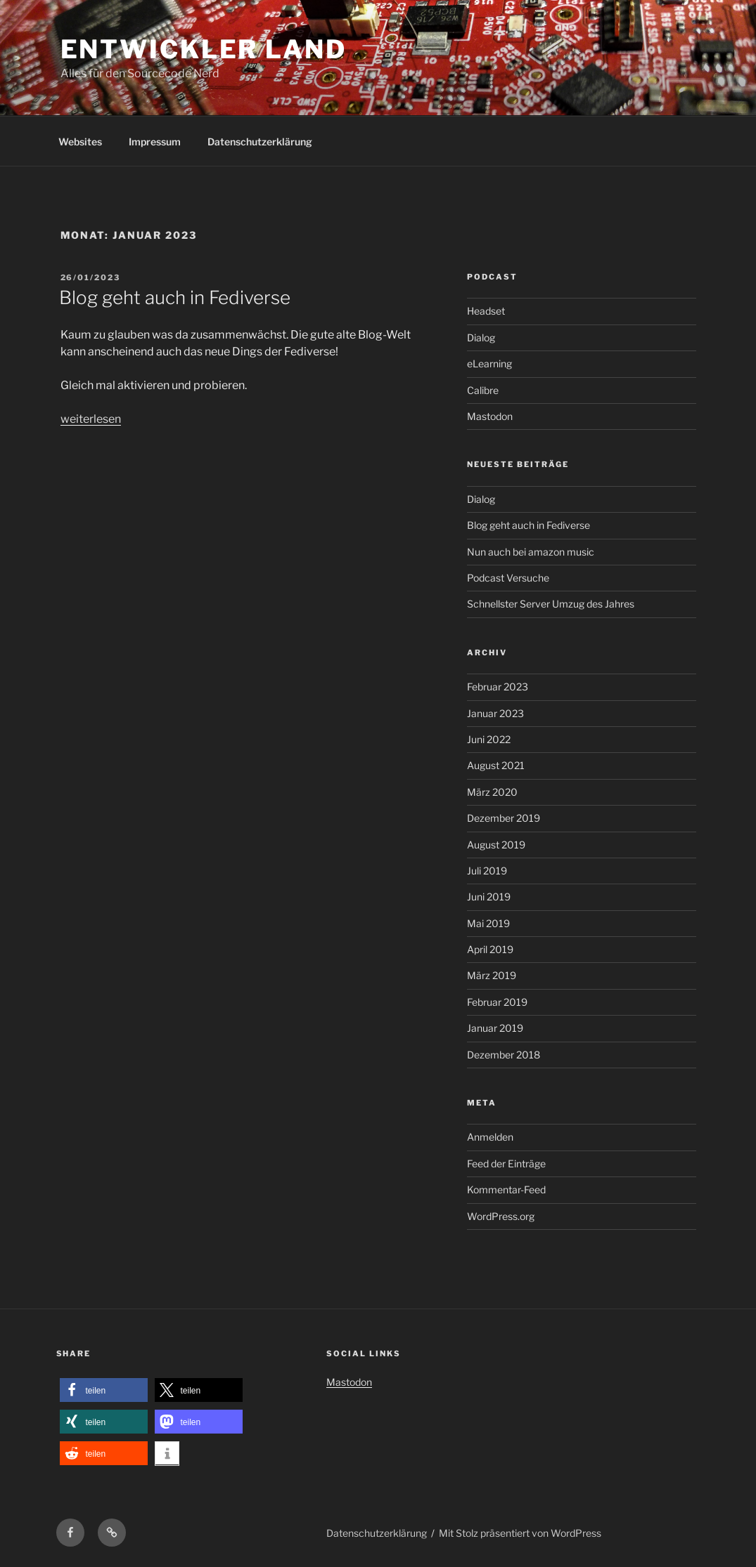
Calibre (483, 390)
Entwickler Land (203, 49)
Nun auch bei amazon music (530, 552)
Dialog (481, 337)
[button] (104, 1390)
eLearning (489, 363)
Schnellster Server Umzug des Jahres (550, 604)
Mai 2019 (488, 923)
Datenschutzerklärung (259, 141)
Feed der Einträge (506, 1163)
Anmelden (490, 1137)
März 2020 (492, 792)
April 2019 (490, 949)
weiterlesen (90, 419)
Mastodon (490, 416)
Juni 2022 (489, 739)
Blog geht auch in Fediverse (174, 297)
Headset (486, 311)
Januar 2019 (495, 1028)
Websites (80, 141)
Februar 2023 (497, 687)
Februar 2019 (497, 1002)
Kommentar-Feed (506, 1189)
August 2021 (496, 765)
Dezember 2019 (503, 818)
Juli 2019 (487, 871)
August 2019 (496, 845)
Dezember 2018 (503, 1055)
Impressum (155, 141)
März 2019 (491, 975)
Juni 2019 (489, 897)
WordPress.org (500, 1216)
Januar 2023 (495, 713)
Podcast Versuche (508, 578)
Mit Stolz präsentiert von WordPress (520, 1533)
